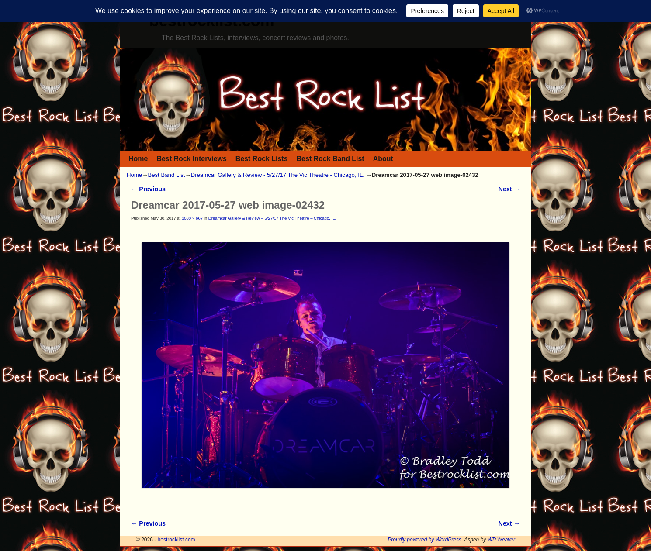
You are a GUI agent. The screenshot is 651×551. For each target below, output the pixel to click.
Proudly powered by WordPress (424, 540)
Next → (509, 189)
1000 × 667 (192, 218)
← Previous (148, 189)
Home (138, 158)
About (383, 158)
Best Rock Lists (261, 158)
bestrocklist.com (176, 540)
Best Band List (166, 175)
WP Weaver (501, 540)
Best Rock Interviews (191, 158)
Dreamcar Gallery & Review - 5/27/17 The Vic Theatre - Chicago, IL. (277, 175)
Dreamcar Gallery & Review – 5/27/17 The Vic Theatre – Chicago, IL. (272, 218)
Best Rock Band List (330, 158)
